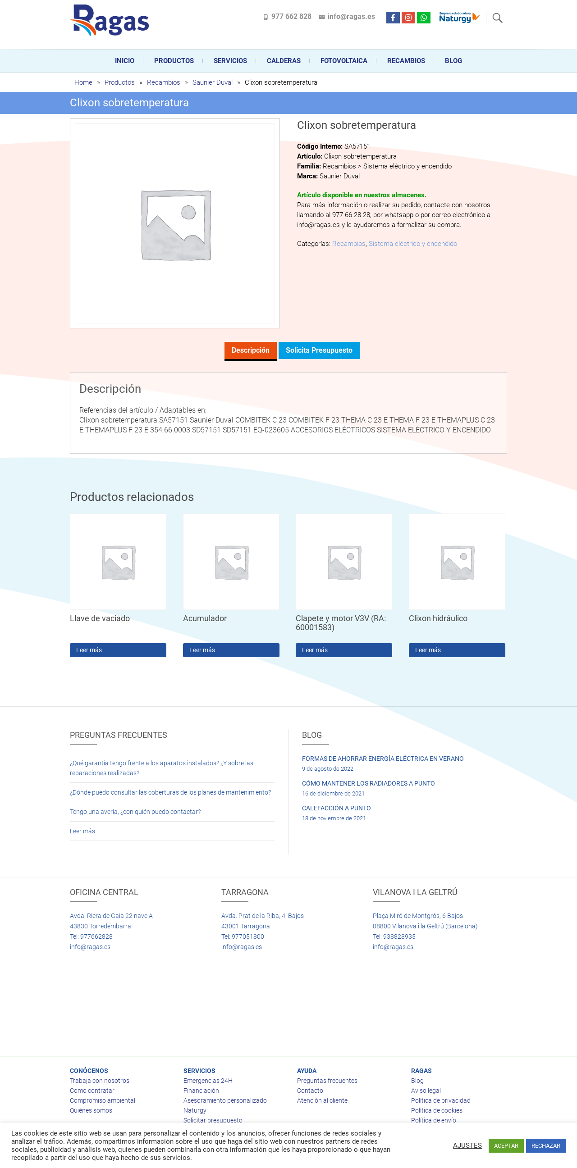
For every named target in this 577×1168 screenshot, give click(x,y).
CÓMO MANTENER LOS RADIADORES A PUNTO (368, 783)
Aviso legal (426, 1090)
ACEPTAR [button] (506, 1145)
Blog (453, 61)
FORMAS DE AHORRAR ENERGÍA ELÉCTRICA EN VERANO (383, 758)
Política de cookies (437, 1110)
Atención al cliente (322, 1100)
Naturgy (194, 1110)
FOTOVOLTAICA (344, 61)
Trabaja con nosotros (99, 1080)
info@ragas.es (351, 16)
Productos (174, 61)
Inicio (124, 61)
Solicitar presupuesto (213, 1120)
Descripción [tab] (251, 350)
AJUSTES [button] (467, 1145)
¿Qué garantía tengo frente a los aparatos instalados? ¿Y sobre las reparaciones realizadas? (161, 768)
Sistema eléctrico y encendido (413, 244)
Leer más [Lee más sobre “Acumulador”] (202, 650)
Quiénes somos (91, 1110)
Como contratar (92, 1090)
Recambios (406, 61)
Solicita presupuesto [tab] (319, 350)
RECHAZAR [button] (545, 1145)
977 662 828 (291, 16)
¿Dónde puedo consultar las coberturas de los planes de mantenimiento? (170, 792)
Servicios (230, 61)
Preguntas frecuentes (327, 1080)
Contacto (310, 1090)
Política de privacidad (441, 1100)
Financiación (201, 1090)
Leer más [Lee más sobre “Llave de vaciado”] (89, 650)
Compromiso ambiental (102, 1100)
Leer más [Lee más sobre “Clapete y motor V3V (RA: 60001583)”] (315, 650)
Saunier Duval (212, 82)
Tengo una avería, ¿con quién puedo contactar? (135, 811)
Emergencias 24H (208, 1080)
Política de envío (433, 1120)
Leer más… (84, 831)
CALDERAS (284, 61)
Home (83, 82)
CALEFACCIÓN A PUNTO (336, 808)
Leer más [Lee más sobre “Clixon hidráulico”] (428, 650)
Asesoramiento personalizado (225, 1100)
